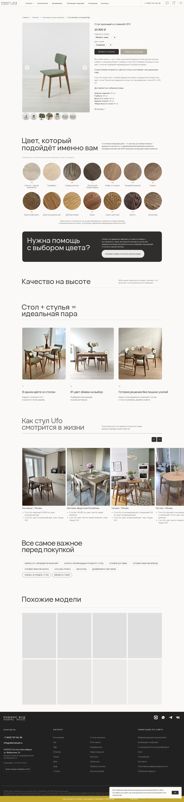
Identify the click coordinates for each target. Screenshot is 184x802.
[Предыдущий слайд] (27, 67)
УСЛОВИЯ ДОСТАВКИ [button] (118, 563)
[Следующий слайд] (84, 67)
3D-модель (99, 109)
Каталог (35, 17)
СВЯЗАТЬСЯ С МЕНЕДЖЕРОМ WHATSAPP (41, 563)
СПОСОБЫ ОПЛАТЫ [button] (62, 569)
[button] (32, 172)
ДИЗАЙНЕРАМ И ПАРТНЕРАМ (104, 569)
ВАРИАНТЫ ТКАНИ (62, 575)
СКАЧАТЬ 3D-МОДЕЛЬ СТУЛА (37, 575)
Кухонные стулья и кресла (53, 17)
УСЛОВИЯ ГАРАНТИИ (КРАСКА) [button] (145, 563)
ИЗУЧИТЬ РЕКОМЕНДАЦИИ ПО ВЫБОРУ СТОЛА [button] (83, 563)
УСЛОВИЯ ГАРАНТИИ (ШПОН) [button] (37, 569)
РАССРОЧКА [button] (81, 569)
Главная (25, 17)
